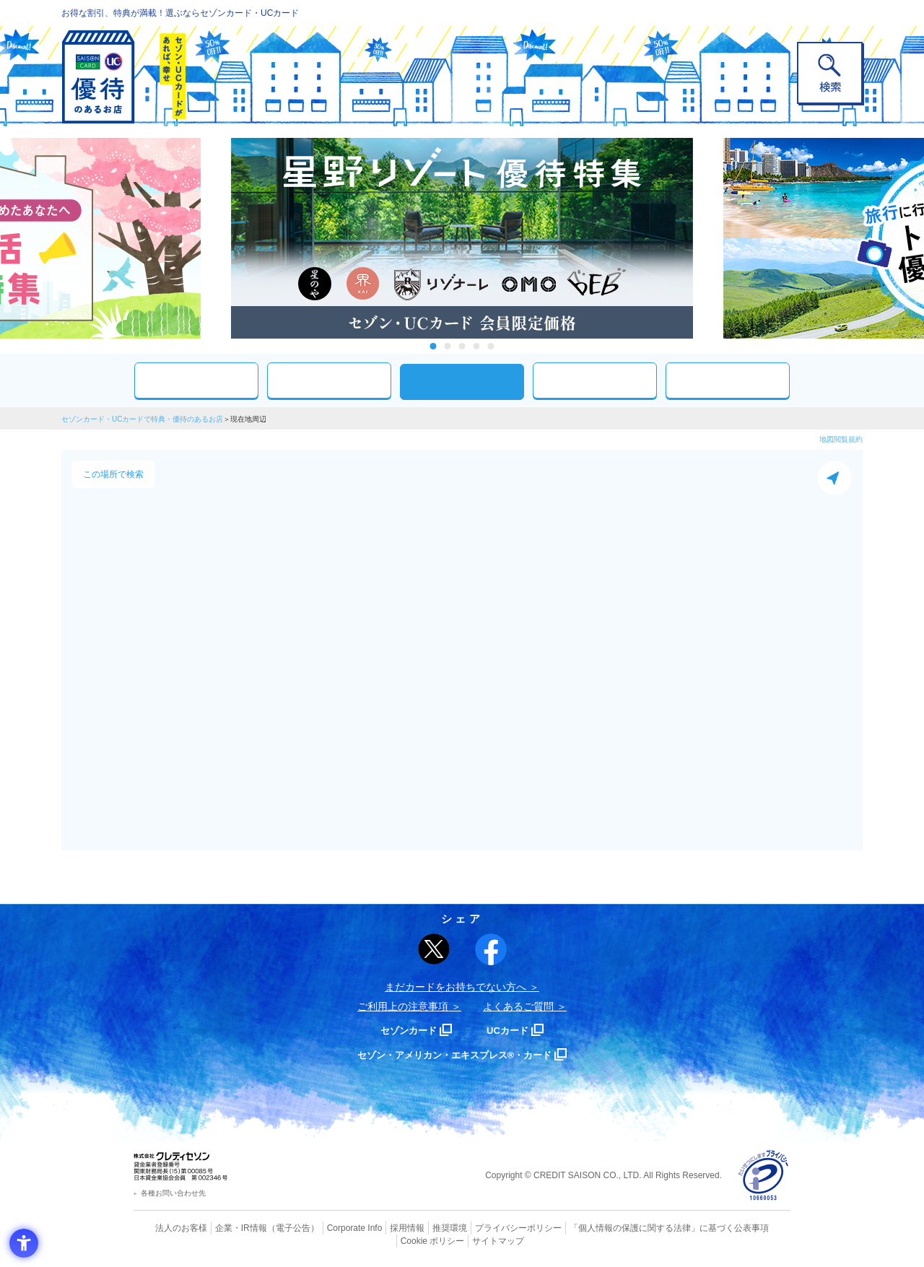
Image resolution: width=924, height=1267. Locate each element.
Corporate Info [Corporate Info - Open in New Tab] (329, 1227)
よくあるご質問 (518, 1006)
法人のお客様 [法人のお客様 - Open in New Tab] (169, 1227)
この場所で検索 (113, 474)
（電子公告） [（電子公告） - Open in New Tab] (272, 1227)
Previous (216, 238)
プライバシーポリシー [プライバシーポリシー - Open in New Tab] (482, 1227)
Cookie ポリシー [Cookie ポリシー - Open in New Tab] (749, 1227)
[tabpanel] (462, 238)
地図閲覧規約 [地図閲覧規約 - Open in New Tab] (841, 439)
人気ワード (595, 380)
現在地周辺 (462, 381)
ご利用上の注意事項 (402, 1006)
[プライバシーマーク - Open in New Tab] (763, 1176)
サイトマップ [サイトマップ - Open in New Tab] (463, 1239)
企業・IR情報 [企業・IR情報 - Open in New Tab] (224, 1227)
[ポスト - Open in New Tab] (434, 949)
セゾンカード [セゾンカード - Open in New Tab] (403, 1030)
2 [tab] (448, 346)
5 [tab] (491, 346)
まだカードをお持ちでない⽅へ (455, 987)
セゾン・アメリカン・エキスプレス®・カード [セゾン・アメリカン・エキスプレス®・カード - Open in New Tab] (455, 1054)
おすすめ (196, 380)
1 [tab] (433, 346)
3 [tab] (462, 346)
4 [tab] (477, 346)
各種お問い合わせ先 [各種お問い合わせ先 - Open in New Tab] (173, 1193)
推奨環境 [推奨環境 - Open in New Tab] (419, 1227)
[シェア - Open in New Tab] (491, 949)
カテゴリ (329, 380)
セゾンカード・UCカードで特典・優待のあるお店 (142, 419)
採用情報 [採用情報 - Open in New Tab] (379, 1227)
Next (707, 238)
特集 (727, 380)
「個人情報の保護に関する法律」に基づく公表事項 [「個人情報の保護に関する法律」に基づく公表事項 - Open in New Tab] (621, 1227)
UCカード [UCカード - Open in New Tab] (513, 1030)
